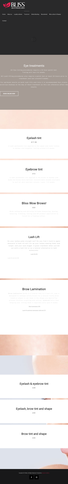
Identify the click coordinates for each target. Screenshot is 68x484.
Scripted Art (44, 473)
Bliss (48, 473)
